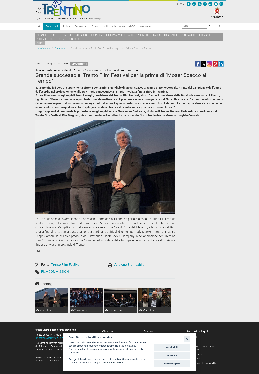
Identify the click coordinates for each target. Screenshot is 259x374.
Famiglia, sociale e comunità (196, 35)
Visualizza (44, 310)
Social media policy (196, 354)
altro (40, 43)
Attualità (42, 35)
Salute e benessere (69, 39)
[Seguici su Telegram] (216, 3)
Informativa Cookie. (113, 362)
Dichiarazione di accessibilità (201, 363)
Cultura (68, 35)
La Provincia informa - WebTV (119, 26)
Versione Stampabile (129, 265)
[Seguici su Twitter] (194, 3)
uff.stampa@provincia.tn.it (49, 338)
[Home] (39, 26)
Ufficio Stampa (42, 48)
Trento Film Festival (65, 265)
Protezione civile (46, 39)
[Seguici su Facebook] (188, 3)
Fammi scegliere (172, 363)
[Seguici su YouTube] (199, 3)
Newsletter (145, 26)
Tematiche (80, 26)
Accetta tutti (172, 347)
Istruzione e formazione (89, 35)
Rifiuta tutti (172, 355)
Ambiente (56, 35)
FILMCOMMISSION (55, 272)
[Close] (187, 339)
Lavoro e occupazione (165, 35)
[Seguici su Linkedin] (210, 3)
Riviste (66, 26)
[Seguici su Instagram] (205, 3)
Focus (94, 26)
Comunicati (52, 26)
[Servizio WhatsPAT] (221, 3)
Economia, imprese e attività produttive (128, 35)
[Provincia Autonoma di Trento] (217, 12)
